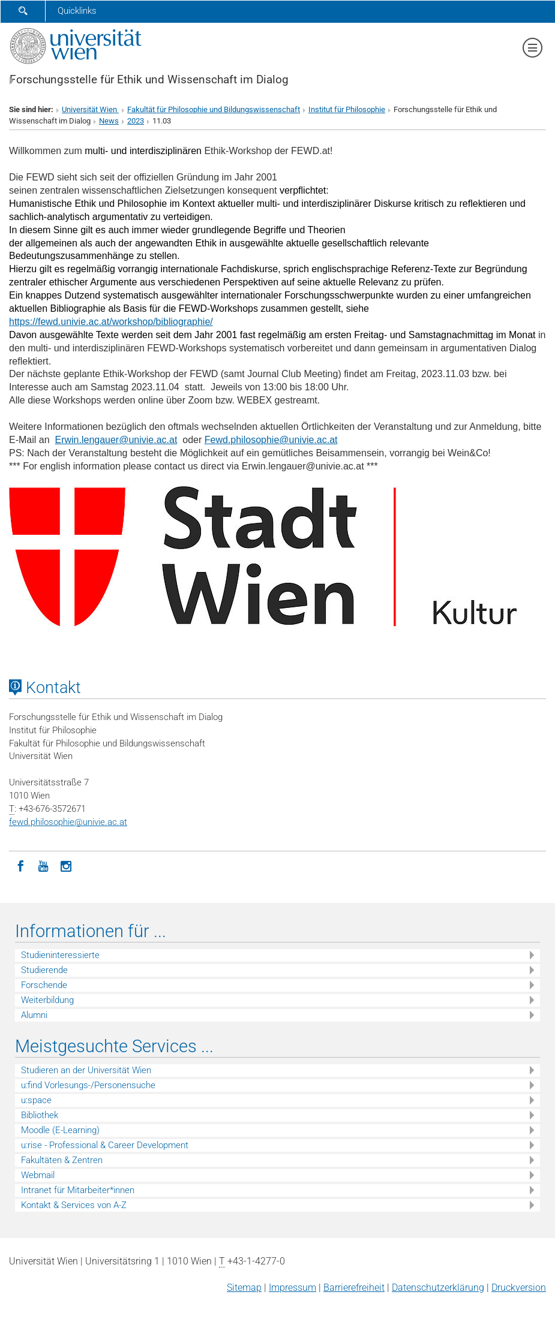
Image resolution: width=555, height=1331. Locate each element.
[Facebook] (20, 865)
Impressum (292, 1287)
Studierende (44, 970)
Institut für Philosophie (346, 109)
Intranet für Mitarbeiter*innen (77, 1190)
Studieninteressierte (60, 955)
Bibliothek (39, 1115)
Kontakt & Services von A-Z (74, 1205)
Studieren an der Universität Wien (86, 1070)
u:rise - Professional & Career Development (104, 1145)
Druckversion (518, 1287)
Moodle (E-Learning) (60, 1130)
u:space (36, 1100)
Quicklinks (77, 10)
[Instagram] (66, 865)
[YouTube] (43, 865)
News (109, 120)
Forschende (44, 985)
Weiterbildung (47, 1000)
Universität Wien (90, 109)
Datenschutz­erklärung (438, 1287)
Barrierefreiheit (354, 1287)
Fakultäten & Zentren (62, 1160)
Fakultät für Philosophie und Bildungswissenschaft (213, 109)
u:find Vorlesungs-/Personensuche (88, 1085)
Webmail (38, 1175)
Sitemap (244, 1287)
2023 (135, 120)
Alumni (34, 1015)
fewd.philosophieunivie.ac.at (68, 822)
